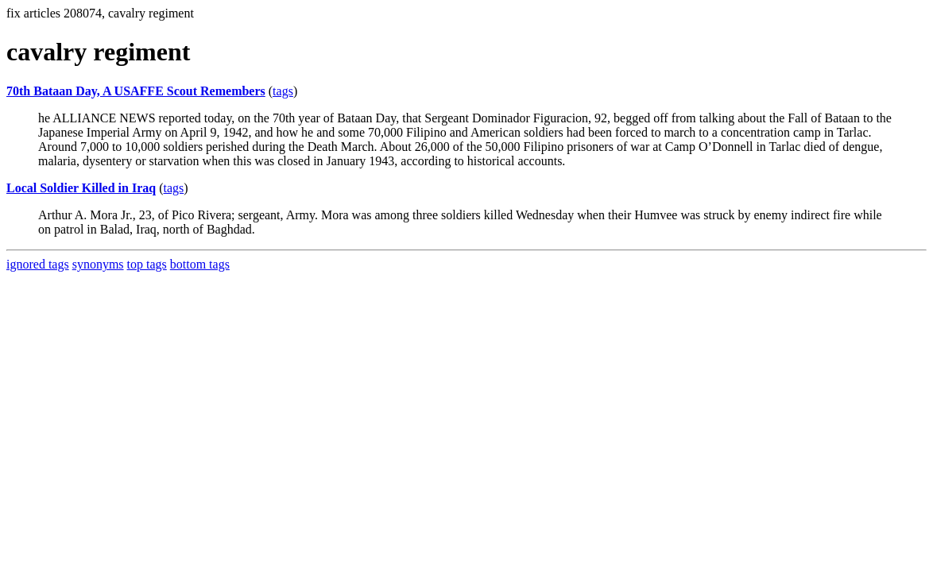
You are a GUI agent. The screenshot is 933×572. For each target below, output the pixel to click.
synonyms (98, 264)
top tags (147, 264)
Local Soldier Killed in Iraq (81, 188)
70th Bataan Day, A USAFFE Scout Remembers (135, 91)
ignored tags (37, 264)
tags (283, 91)
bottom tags (200, 264)
